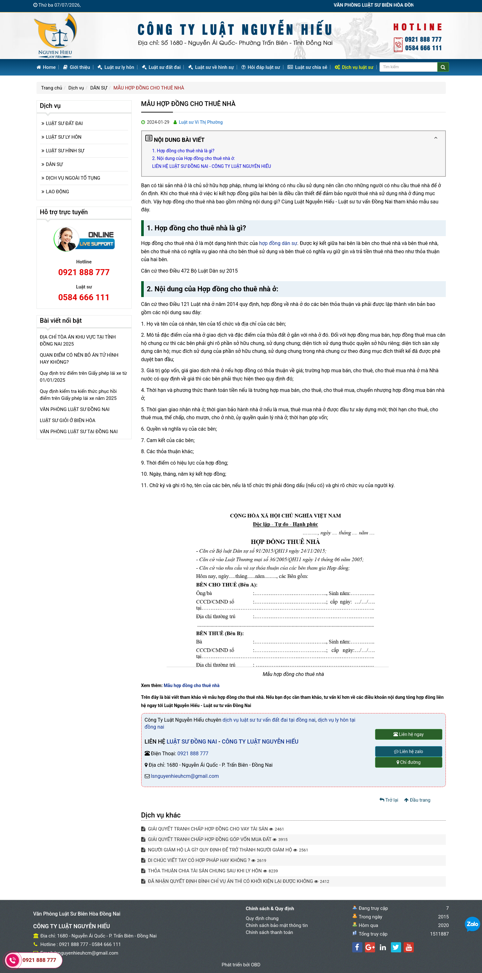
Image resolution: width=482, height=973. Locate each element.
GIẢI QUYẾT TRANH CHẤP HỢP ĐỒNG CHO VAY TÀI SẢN (212, 829)
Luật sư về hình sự (211, 67)
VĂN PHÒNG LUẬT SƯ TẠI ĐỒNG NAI (79, 431)
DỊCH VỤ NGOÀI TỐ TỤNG (73, 178)
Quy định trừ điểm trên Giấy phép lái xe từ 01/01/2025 (83, 376)
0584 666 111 (83, 297)
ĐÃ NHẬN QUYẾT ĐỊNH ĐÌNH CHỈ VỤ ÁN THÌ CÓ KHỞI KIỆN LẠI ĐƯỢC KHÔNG (235, 881)
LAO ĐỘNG (57, 192)
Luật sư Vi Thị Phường (201, 122)
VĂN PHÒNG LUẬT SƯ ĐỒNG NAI (75, 409)
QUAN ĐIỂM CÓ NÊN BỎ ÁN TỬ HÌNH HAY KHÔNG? (79, 358)
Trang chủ (51, 88)
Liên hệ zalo (408, 751)
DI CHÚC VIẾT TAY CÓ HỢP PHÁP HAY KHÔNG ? (204, 860)
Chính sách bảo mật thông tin (277, 925)
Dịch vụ (76, 88)
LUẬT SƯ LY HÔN (64, 137)
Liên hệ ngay (408, 734)
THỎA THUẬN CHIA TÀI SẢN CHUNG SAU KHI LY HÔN (209, 871)
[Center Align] (443, 67)
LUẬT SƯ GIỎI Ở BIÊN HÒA (68, 420)
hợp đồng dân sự (278, 243)
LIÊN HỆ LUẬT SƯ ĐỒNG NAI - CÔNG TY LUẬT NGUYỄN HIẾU (211, 166)
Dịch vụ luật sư (354, 67)
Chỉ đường (409, 762)
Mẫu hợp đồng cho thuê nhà (192, 685)
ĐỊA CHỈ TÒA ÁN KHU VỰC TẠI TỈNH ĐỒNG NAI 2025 (78, 340)
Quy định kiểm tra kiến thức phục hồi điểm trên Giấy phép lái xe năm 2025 (78, 394)
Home (46, 67)
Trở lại (389, 800)
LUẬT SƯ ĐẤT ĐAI (64, 123)
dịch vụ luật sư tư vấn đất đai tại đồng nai (268, 720)
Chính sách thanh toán (269, 932)
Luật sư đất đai (161, 67)
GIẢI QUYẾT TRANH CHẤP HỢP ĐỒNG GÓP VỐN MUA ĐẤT (214, 839)
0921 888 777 (192, 754)
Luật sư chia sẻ (307, 67)
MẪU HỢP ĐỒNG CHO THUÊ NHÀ (149, 88)
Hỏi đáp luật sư (260, 67)
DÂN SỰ (98, 88)
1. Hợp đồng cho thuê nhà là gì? (183, 150)
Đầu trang (417, 800)
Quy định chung (262, 918)
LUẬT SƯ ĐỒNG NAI (192, 741)
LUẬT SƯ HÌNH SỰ (65, 151)
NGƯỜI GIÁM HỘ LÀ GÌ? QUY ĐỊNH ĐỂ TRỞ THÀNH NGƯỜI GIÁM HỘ (224, 850)
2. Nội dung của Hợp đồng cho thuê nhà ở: (193, 158)
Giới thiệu (76, 67)
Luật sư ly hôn (115, 67)
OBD (256, 965)
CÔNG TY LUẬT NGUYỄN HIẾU (260, 741)
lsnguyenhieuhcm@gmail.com (185, 776)
